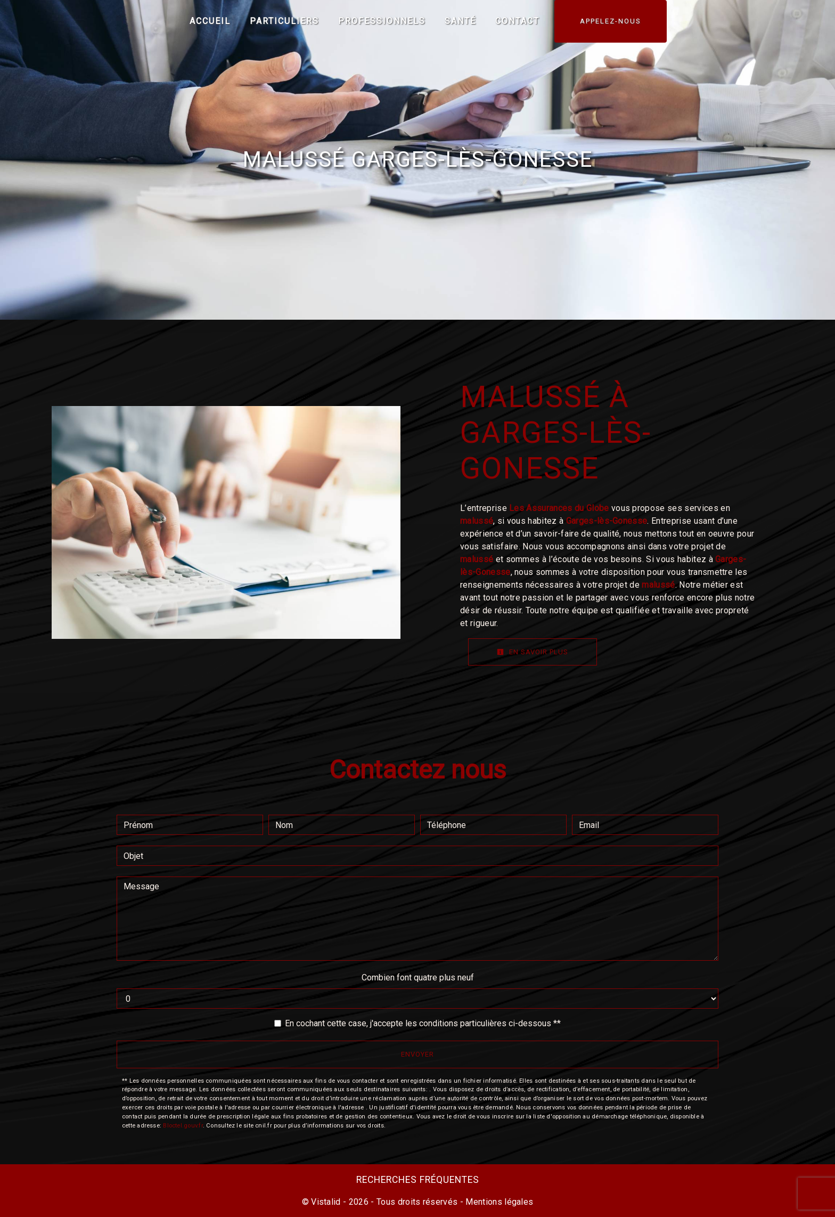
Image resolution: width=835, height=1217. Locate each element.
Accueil (210, 21)
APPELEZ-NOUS (610, 21)
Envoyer (417, 1054)
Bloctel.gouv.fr (182, 1125)
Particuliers (284, 21)
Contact (517, 21)
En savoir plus (532, 652)
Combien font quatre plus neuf (418, 977)
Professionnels (381, 21)
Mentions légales (498, 1202)
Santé (460, 21)
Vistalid (326, 1202)
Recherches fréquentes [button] (417, 1179)
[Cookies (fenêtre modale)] (3, 1210)
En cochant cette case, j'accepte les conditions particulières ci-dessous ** (423, 1023)
